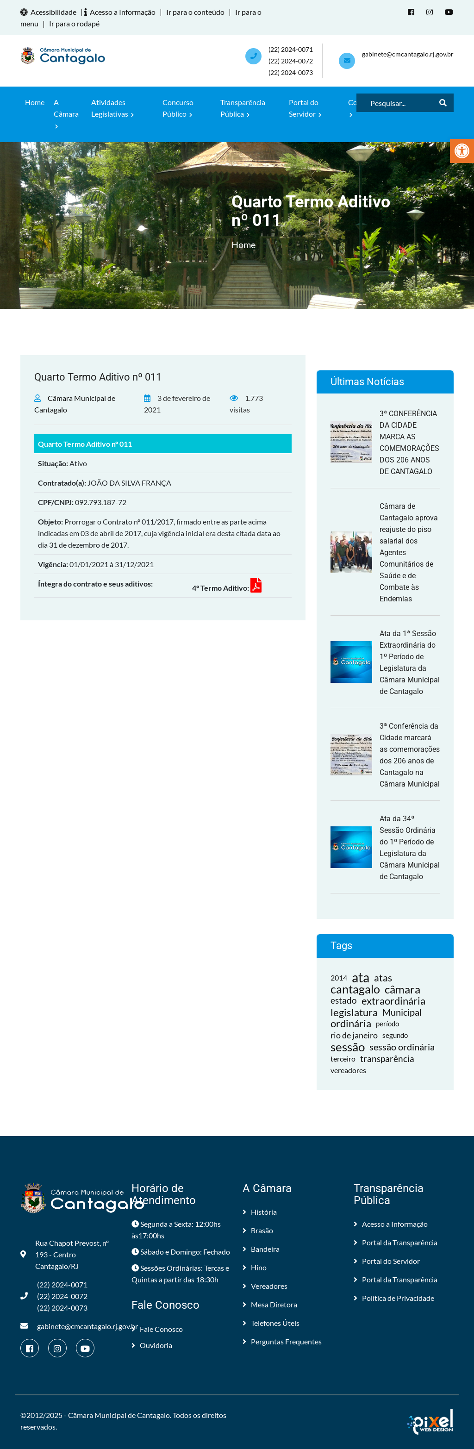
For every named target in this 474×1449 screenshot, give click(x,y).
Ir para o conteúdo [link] (195, 11)
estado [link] (344, 1000)
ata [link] (360, 977)
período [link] (387, 1023)
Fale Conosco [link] (157, 1328)
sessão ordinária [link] (402, 1046)
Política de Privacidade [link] (394, 1297)
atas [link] (383, 977)
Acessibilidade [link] (49, 11)
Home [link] (34, 102)
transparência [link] (387, 1058)
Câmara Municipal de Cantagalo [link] (119, 1415)
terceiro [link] (343, 1058)
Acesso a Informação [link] (121, 11)
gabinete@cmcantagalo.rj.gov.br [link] (408, 54)
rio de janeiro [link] (354, 1035)
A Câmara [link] (66, 113)
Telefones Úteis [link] (271, 1322)
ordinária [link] (351, 1024)
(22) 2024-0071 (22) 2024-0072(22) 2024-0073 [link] (290, 60)
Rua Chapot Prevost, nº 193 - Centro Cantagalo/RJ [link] (64, 1254)
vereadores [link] (348, 1070)
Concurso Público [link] (177, 108)
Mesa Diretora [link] (270, 1304)
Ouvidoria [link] (151, 1345)
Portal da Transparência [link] (395, 1242)
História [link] (260, 1211)
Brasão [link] (258, 1230)
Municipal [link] (402, 1012)
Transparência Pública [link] (242, 108)
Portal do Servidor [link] (305, 108)
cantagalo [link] (355, 989)
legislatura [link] (354, 1012)
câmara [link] (402, 989)
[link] (462, 151)
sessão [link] (348, 1047)
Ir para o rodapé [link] (74, 23)
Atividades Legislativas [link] (112, 108)
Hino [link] (255, 1267)
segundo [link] (395, 1035)
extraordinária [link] (393, 1000)
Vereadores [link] (265, 1285)
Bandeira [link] (261, 1248)
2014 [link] (339, 977)
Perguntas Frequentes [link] (282, 1341)
